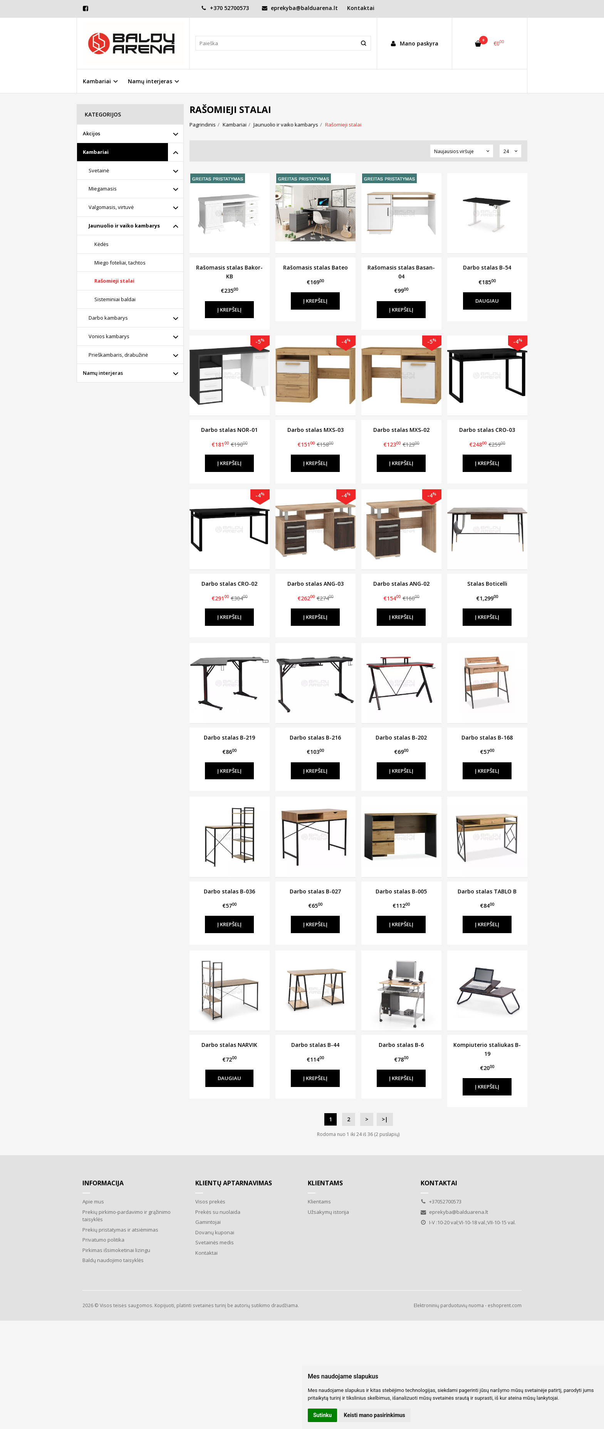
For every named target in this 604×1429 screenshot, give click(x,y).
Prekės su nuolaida (217, 1211)
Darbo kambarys (108, 317)
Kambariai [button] (97, 81)
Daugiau (487, 300)
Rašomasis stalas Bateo (315, 267)
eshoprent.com (505, 1305)
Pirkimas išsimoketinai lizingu (116, 1250)
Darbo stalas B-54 (487, 267)
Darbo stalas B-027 (315, 891)
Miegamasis (103, 188)
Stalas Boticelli (487, 583)
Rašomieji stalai (114, 280)
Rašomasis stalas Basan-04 (401, 272)
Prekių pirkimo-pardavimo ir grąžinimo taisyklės (126, 1215)
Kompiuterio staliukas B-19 (487, 1049)
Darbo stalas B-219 (229, 737)
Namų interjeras (103, 372)
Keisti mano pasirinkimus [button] (374, 1415)
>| (385, 1119)
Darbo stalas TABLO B (487, 891)
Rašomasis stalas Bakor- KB (229, 272)
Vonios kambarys (109, 336)
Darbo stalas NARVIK (229, 1044)
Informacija (103, 1183)
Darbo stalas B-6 (401, 1044)
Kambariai (96, 151)
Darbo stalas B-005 (401, 891)
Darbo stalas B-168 (487, 737)
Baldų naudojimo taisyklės (113, 1260)
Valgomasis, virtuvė (111, 207)
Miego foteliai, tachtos (120, 262)
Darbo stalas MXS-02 (401, 429)
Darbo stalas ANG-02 (401, 583)
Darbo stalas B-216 (315, 737)
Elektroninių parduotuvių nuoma (449, 1305)
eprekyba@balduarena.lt (300, 8)
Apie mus (93, 1201)
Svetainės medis (214, 1242)
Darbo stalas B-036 (229, 891)
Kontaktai (360, 8)
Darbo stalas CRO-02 (229, 583)
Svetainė (99, 170)
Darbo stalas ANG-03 (315, 583)
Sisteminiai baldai (115, 299)
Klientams (325, 1183)
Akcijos (91, 133)
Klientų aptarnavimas (233, 1183)
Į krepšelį (229, 309)
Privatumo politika (103, 1239)
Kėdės (101, 244)
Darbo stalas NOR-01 (229, 429)
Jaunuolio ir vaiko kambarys (124, 225)
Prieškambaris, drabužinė (118, 354)
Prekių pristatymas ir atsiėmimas (120, 1229)
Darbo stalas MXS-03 (315, 429)
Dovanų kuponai (214, 1232)
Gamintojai (208, 1221)
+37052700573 (441, 1201)
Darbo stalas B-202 (401, 737)
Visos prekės (210, 1201)
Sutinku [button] (322, 1415)
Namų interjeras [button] (150, 81)
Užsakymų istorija (328, 1211)
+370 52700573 (225, 8)
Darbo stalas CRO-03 (487, 429)
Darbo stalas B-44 (315, 1044)
